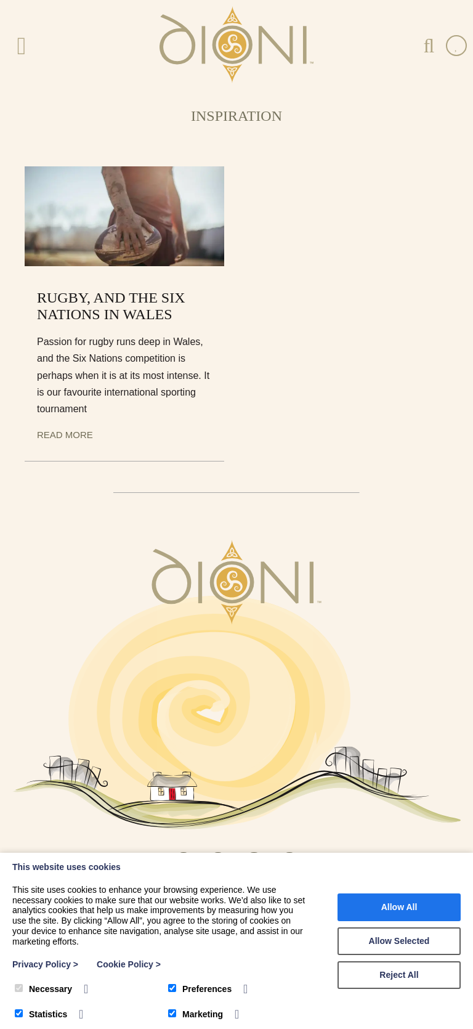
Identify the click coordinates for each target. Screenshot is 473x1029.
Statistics (41, 1014)
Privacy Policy (45, 964)
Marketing (195, 1014)
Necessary (43, 989)
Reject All (398, 975)
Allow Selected (399, 941)
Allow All (399, 907)
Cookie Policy (129, 964)
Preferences (200, 989)
